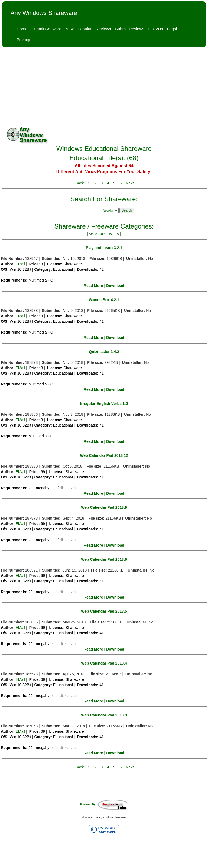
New (70, 29)
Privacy (23, 39)
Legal (172, 29)
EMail (20, 264)
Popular (85, 29)
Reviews (103, 29)
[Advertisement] (104, 88)
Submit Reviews (129, 29)
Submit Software (46, 29)
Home (22, 29)
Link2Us (155, 29)
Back (79, 183)
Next (130, 183)
